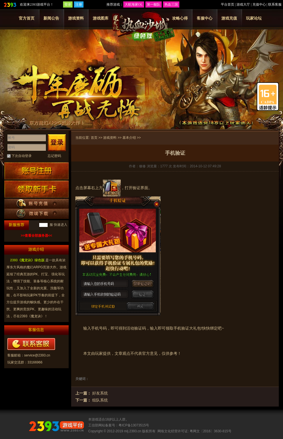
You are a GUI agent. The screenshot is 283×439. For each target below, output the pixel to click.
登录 (67, 4)
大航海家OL (134, 4)
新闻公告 (51, 18)
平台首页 (227, 4)
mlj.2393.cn (132, 431)
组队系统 (100, 400)
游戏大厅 (243, 4)
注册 (78, 4)
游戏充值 (229, 18)
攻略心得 (180, 18)
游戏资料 (76, 18)
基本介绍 (129, 138)
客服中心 (204, 18)
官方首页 (26, 18)
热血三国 (171, 4)
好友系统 (100, 393)
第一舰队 (153, 4)
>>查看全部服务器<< (36, 236)
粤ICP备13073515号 (134, 425)
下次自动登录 (21, 156)
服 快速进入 (57, 225)
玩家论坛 (254, 18)
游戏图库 (100, 18)
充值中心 (259, 4)
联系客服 (275, 4)
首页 (94, 138)
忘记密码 (54, 156)
